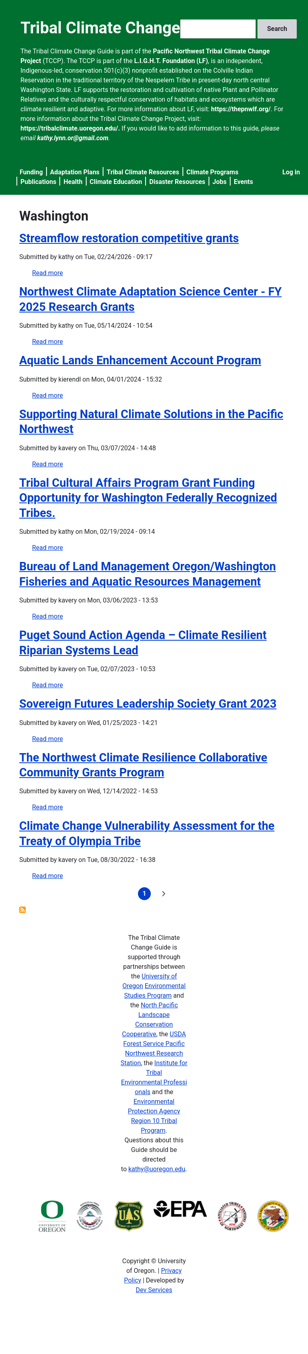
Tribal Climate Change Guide (123, 27)
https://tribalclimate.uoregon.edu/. (70, 128)
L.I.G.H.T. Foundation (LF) (171, 61)
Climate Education (116, 182)
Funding (31, 172)
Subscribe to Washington (22, 910)
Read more (47, 273)
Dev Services (154, 1290)
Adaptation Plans (74, 172)
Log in (291, 172)
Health (72, 182)
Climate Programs (212, 172)
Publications (38, 182)
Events (243, 182)
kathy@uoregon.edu (156, 1169)
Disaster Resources (177, 182)
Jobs (220, 182)
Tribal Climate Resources (143, 172)
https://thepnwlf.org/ (241, 109)
